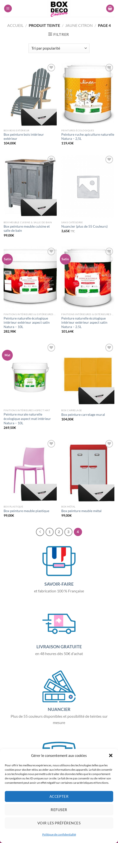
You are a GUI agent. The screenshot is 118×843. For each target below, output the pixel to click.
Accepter (59, 796)
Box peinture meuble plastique (26, 511)
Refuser (59, 809)
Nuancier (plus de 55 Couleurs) (84, 226)
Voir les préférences (59, 823)
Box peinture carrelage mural (83, 415)
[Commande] (59, 48)
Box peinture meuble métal (81, 511)
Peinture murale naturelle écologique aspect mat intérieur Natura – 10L (27, 418)
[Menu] (8, 9)
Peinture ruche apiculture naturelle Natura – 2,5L (87, 137)
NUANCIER (59, 709)
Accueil (15, 25)
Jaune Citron (79, 25)
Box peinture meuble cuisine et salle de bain (27, 228)
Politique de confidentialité (59, 834)
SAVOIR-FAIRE (59, 584)
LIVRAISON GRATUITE (59, 646)
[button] (110, 755)
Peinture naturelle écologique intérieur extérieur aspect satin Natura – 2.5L (84, 322)
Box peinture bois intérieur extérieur (24, 137)
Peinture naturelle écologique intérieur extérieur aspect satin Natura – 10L (27, 322)
